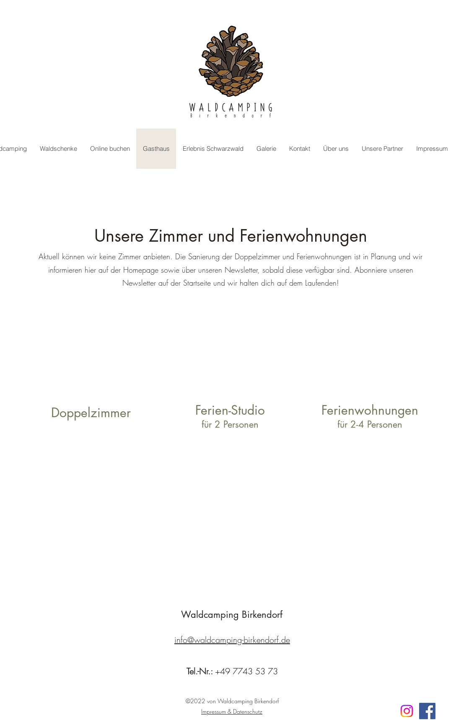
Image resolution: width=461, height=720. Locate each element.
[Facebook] (427, 711)
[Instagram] (407, 711)
